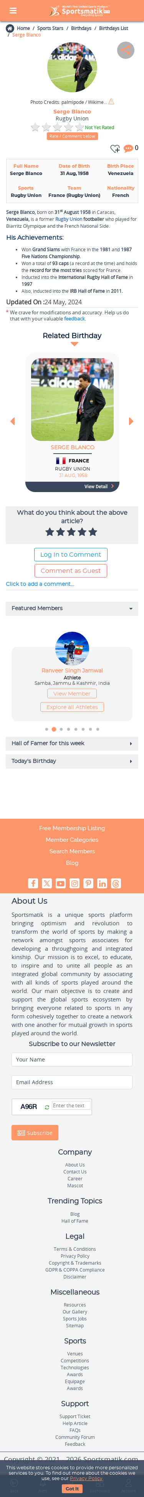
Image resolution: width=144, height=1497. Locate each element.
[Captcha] (71, 1105)
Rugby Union (68, 219)
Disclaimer (74, 1276)
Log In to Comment (70, 555)
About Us (75, 1165)
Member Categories (72, 839)
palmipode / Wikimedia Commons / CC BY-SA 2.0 (68, 102)
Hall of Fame (74, 1221)
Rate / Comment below (72, 136)
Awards (75, 1374)
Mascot (75, 1185)
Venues (75, 1353)
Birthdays (81, 28)
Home (23, 28)
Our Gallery (75, 1311)
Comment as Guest (71, 571)
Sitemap (75, 1325)
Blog (72, 862)
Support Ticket (75, 1416)
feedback (74, 318)
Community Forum (75, 1437)
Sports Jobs (75, 1318)
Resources (75, 1305)
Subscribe (35, 1133)
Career (75, 1178)
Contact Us (75, 1171)
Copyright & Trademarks (75, 1263)
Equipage (75, 1381)
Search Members (72, 851)
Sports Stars (50, 28)
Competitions (75, 1360)
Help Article (75, 1423)
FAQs (75, 1430)
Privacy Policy (86, 1478)
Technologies (75, 1367)
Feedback (75, 1444)
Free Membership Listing (72, 828)
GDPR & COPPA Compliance (75, 1270)
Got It (72, 1489)
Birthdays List (113, 28)
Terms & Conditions (75, 1249)
